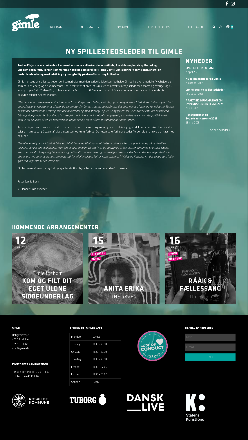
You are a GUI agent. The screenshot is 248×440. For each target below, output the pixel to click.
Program (55, 27)
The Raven (195, 27)
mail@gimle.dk (20, 348)
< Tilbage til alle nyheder (32, 189)
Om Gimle (123, 27)
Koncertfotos (159, 27)
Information (89, 27)
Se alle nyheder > (220, 130)
